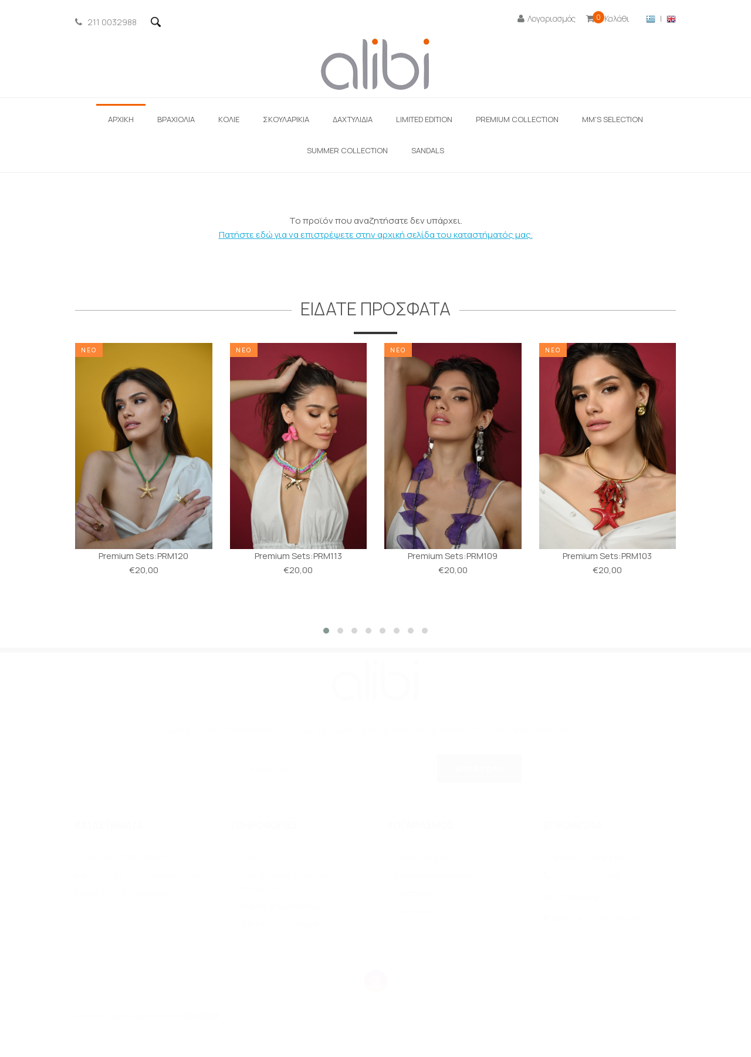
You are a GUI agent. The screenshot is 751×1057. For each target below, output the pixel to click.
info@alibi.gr (578, 897)
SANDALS (427, 150)
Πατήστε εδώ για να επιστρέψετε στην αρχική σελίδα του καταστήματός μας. (376, 234)
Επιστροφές (417, 893)
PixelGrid (202, 1016)
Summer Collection (347, 150)
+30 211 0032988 (587, 875)
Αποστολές (414, 911)
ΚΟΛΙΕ (228, 119)
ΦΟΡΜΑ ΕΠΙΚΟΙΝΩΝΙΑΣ (593, 858)
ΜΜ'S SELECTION (612, 119)
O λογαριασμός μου (430, 858)
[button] (326, 631)
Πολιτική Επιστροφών (279, 924)
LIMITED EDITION (424, 119)
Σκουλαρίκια (286, 119)
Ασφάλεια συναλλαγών (280, 906)
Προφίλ (252, 858)
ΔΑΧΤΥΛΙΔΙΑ (353, 119)
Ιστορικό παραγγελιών (434, 875)
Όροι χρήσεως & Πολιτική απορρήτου (285, 882)
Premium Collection (517, 119)
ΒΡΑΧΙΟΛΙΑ (176, 119)
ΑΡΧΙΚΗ (121, 119)
